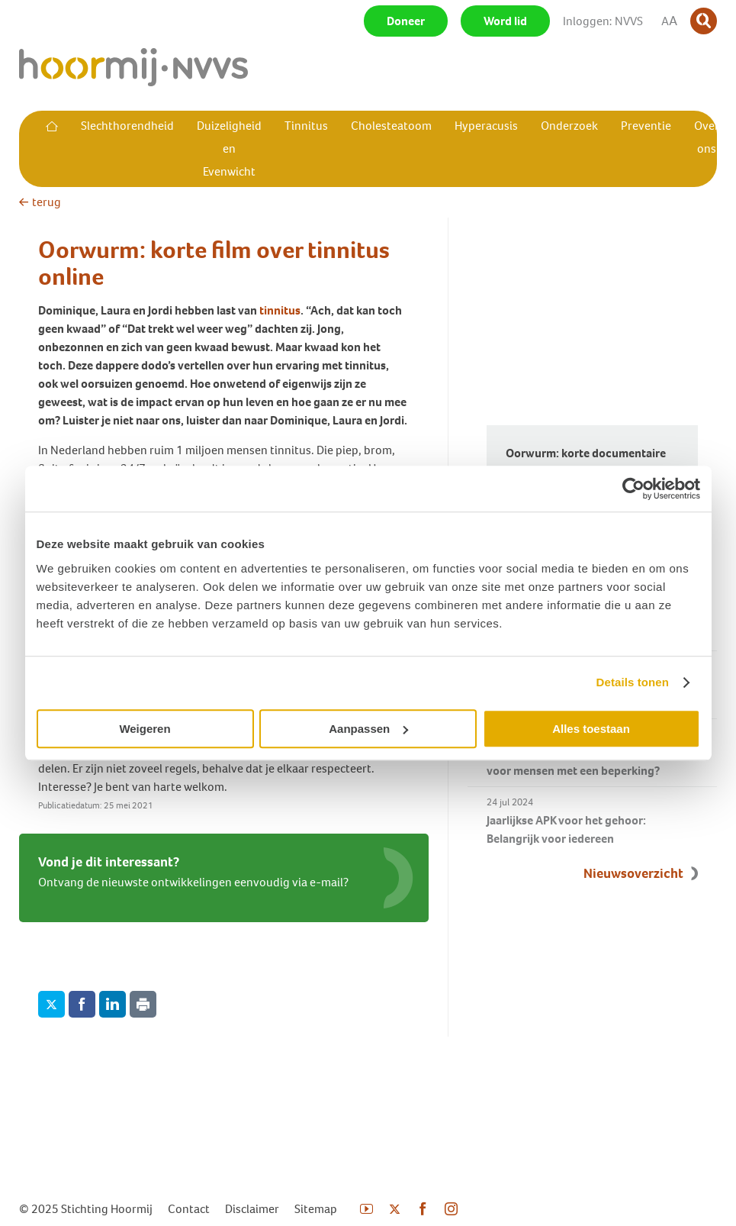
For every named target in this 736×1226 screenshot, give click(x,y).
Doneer (406, 21)
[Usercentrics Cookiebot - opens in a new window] (633, 488)
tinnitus (280, 310)
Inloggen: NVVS (603, 21)
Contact (189, 1209)
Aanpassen (368, 728)
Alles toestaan (591, 728)
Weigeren (144, 728)
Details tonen (632, 682)
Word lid (505, 21)
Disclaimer (252, 1209)
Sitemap (315, 1209)
